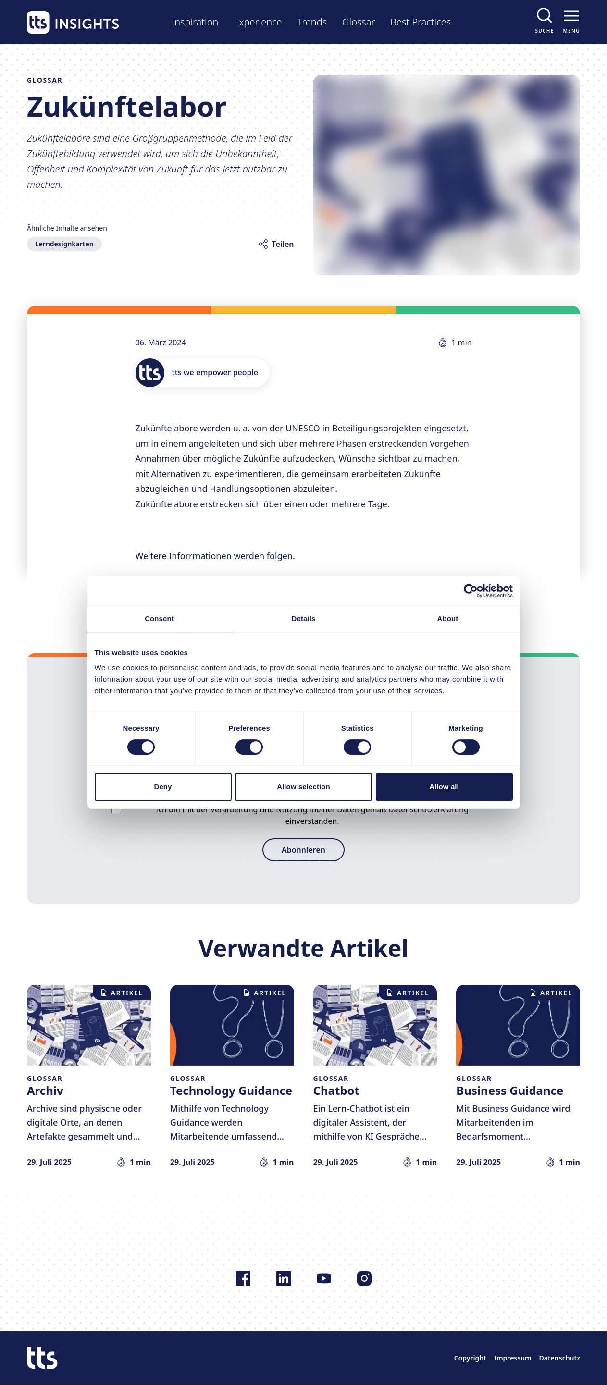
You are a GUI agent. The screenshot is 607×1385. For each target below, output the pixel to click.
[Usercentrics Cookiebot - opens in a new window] (471, 591)
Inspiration (195, 21)
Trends (312, 21)
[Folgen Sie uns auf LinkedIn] (283, 1278)
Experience (258, 21)
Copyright (470, 1357)
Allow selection (303, 787)
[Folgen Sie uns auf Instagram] (364, 1278)
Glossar (358, 21)
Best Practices (420, 21)
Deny (163, 787)
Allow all (444, 787)
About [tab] (447, 618)
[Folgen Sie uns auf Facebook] (243, 1278)
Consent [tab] (159, 618)
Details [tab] (304, 618)
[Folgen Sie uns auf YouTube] (324, 1278)
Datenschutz (560, 1357)
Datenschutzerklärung (428, 809)
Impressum (513, 1357)
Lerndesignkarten (64, 243)
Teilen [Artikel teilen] (283, 244)
